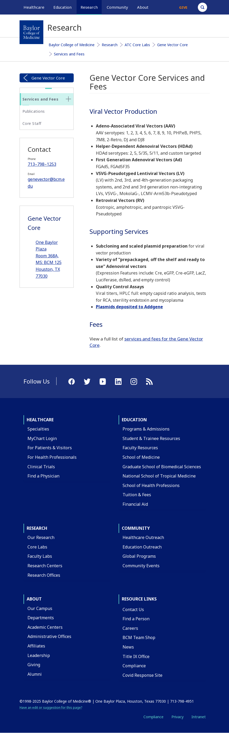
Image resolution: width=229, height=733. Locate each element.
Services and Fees (69, 53)
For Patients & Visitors (49, 448)
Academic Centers (45, 627)
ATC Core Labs (137, 44)
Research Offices (43, 575)
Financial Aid (135, 504)
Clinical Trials (41, 467)
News (128, 647)
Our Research (40, 537)
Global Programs (139, 556)
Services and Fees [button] (40, 99)
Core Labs (37, 547)
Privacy (177, 716)
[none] (68, 99)
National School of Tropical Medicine (159, 476)
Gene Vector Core (172, 44)
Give (183, 7)
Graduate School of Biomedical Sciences (162, 467)
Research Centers (44, 566)
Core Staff (31, 123)
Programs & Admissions (146, 429)
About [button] (142, 7)
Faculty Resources (140, 448)
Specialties (38, 429)
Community (136, 528)
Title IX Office (136, 656)
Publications (33, 111)
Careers (130, 628)
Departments (40, 618)
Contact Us (133, 609)
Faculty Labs (39, 556)
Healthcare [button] (34, 7)
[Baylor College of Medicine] (31, 32)
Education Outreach (142, 547)
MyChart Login (42, 438)
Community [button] (117, 7)
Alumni (34, 674)
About (34, 599)
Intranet (198, 716)
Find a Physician (43, 476)
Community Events (141, 566)
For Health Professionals (52, 457)
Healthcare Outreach (143, 537)
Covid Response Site (142, 675)
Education (134, 420)
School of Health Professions (151, 485)
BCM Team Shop (139, 637)
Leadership (38, 655)
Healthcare (40, 420)
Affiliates (36, 646)
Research (110, 44)
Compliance (134, 666)
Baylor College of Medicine (72, 44)
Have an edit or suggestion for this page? (51, 707)
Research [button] (89, 7)
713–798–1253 (42, 164)
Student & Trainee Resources (151, 438)
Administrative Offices (49, 636)
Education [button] (62, 7)
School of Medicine (141, 457)
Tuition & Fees (137, 495)
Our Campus (39, 608)
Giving (33, 665)
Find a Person (136, 619)
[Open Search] (202, 7)
